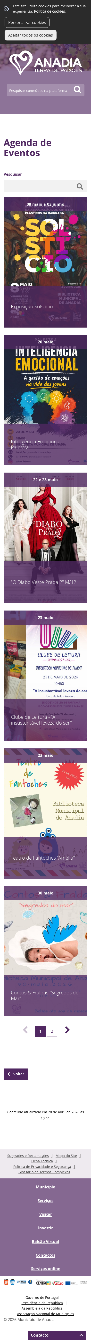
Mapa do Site (66, 1155)
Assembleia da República (42, 1308)
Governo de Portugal (42, 1297)
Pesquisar (13, 174)
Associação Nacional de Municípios (45, 1313)
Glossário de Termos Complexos (44, 1172)
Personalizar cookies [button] (27, 22)
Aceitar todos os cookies (30, 35)
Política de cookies (49, 11)
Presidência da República (42, 1303)
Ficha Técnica (42, 1161)
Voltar (18, 1074)
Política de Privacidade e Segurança (42, 1166)
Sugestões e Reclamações (28, 1155)
